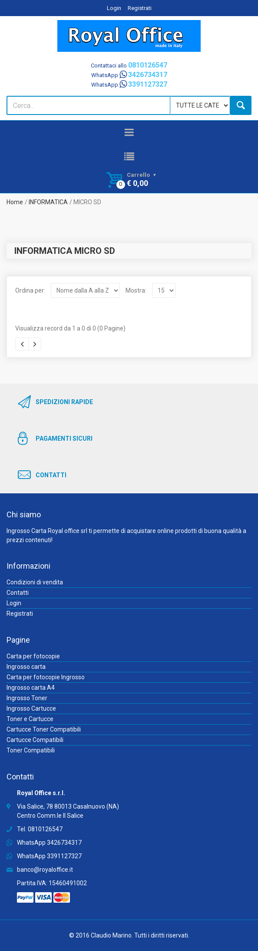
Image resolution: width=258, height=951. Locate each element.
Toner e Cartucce (30, 718)
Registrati (140, 8)
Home (15, 202)
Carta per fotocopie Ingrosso (46, 677)
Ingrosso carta (26, 666)
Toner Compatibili (31, 750)
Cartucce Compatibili (35, 739)
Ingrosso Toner (27, 698)
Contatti (18, 592)
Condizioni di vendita (35, 582)
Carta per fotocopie (33, 656)
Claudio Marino (111, 935)
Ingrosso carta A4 (31, 687)
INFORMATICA (48, 202)
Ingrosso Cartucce (31, 708)
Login (114, 8)
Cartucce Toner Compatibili (44, 729)
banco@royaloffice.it (45, 869)
